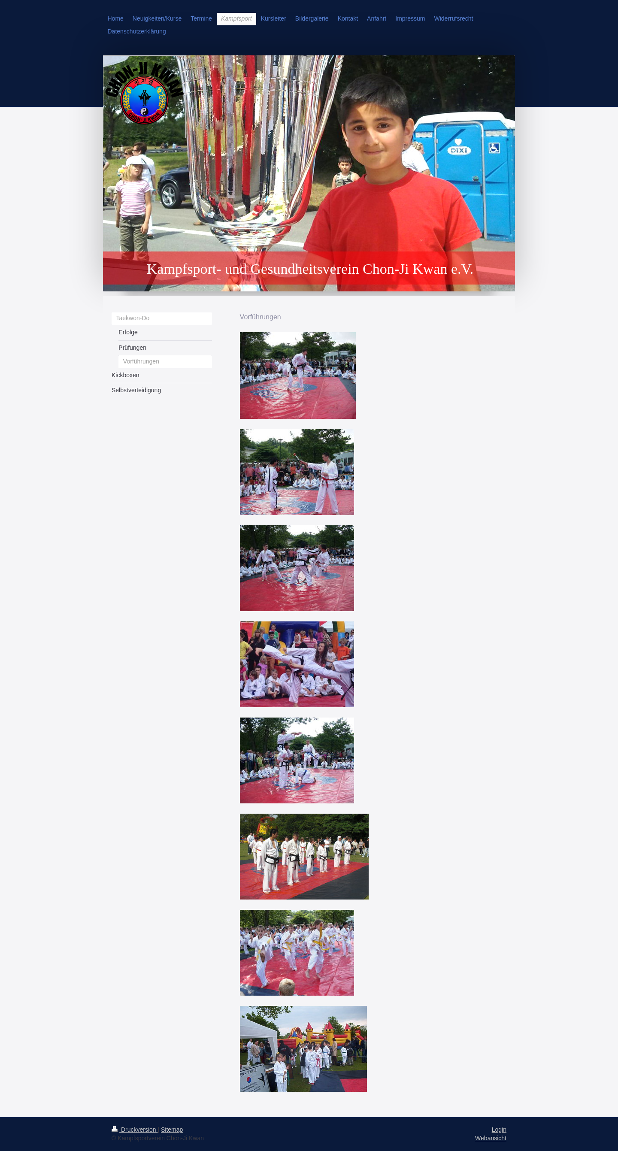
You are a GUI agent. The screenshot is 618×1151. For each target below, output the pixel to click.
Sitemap (172, 1129)
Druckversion (135, 1129)
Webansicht (490, 1138)
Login (499, 1129)
